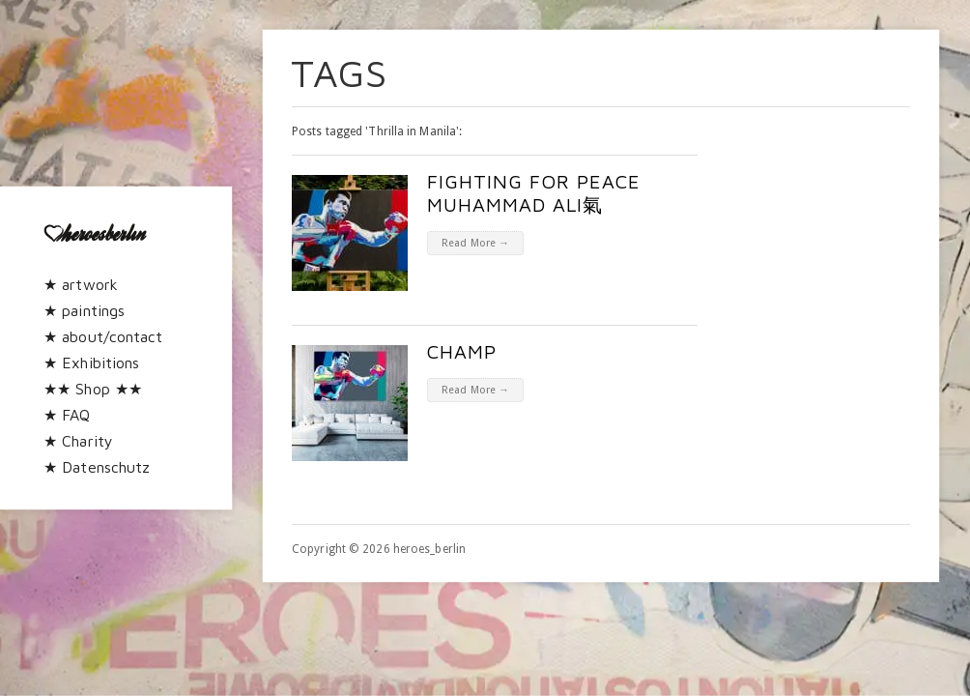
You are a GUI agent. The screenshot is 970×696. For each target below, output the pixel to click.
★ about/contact (103, 336)
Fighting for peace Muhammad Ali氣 (534, 193)
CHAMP (462, 351)
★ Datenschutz (96, 467)
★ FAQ (67, 414)
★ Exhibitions (91, 362)
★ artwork (80, 284)
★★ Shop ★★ (92, 388)
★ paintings (84, 310)
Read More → (475, 243)
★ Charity (78, 441)
